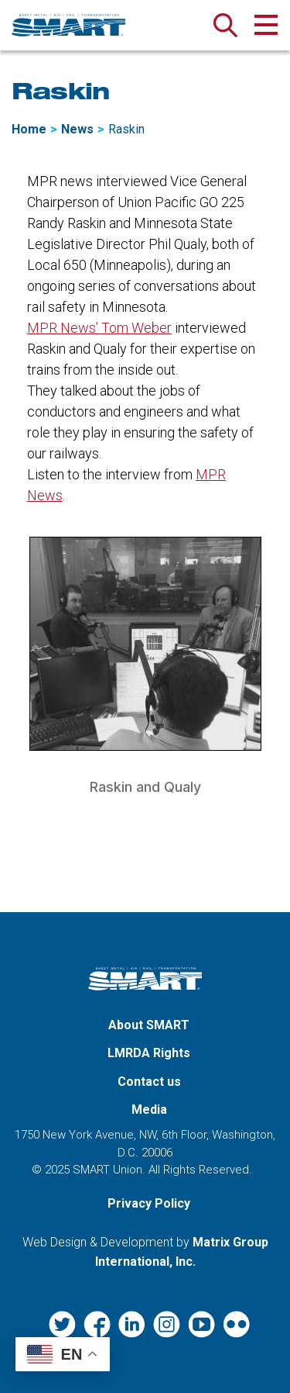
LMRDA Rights (148, 1053)
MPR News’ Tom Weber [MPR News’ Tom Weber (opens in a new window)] (99, 328)
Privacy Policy (148, 1203)
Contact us (149, 1081)
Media (149, 1109)
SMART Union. (109, 1170)
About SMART (148, 1025)
